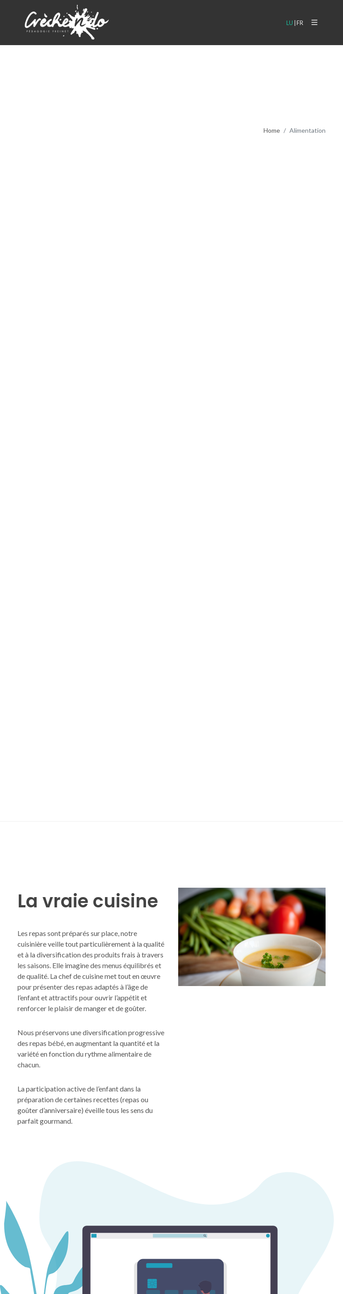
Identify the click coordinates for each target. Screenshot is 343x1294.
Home (272, 130)
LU (289, 22)
